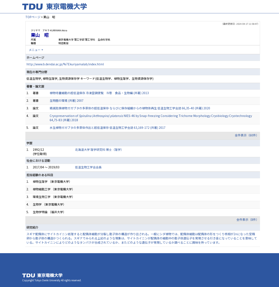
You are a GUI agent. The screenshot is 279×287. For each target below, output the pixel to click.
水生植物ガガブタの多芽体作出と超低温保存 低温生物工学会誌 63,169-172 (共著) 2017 (107, 127)
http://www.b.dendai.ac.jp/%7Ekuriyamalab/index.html (65, 64)
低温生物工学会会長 (88, 167)
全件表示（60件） (247, 135)
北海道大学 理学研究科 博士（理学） (99, 149)
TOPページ (32, 17)
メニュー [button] (35, 50)
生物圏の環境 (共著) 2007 (66, 100)
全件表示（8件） (248, 219)
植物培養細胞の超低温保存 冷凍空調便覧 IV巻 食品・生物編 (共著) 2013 (99, 93)
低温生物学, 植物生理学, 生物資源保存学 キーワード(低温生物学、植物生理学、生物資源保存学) (89, 78)
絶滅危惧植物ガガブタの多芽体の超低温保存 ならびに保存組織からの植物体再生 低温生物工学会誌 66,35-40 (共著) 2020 (130, 108)
